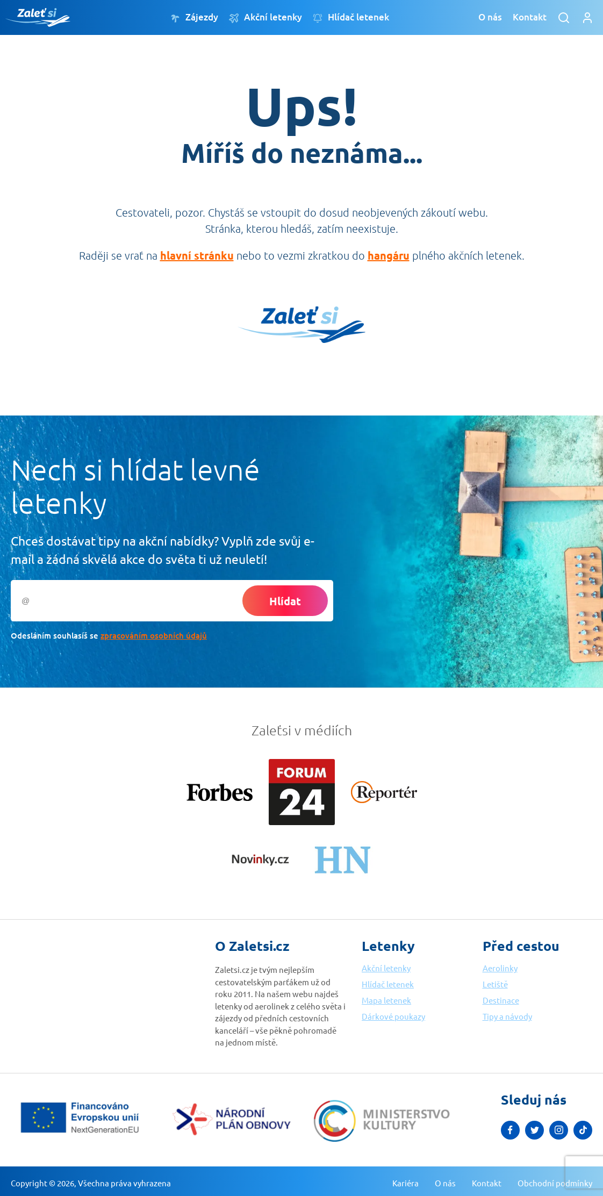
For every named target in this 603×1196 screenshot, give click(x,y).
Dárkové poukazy (393, 1016)
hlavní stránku (197, 255)
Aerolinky (500, 968)
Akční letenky (265, 17)
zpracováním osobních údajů (154, 635)
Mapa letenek (386, 1000)
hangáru (389, 255)
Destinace (501, 1000)
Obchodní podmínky (555, 1183)
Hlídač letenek (351, 17)
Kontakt (530, 17)
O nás (490, 17)
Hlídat (285, 601)
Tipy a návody (507, 1016)
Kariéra (405, 1183)
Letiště (495, 984)
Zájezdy (194, 17)
